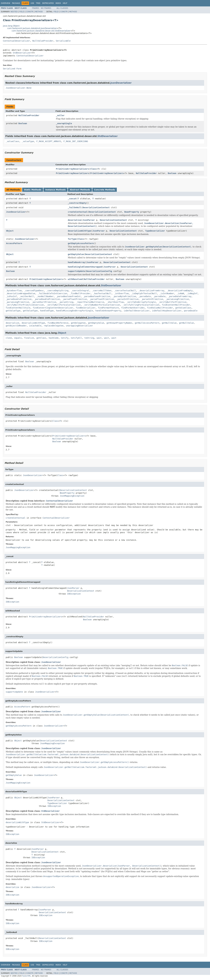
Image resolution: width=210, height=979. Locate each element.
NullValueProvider (42, 41)
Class (93, 169)
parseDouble (190, 310)
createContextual (78, 212)
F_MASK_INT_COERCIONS (75, 141)
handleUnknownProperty (108, 310)
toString (89, 338)
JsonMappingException (72, 496)
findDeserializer (85, 308)
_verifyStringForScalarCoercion (141, 305)
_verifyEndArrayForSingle (141, 302)
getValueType (13, 310)
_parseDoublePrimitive (19, 299)
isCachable (35, 325)
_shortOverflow (115, 302)
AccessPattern (14, 243)
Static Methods (32, 190)
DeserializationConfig (99, 271)
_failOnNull (74, 207)
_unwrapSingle (64, 123)
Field (21, 12)
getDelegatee (78, 323)
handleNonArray (76, 262)
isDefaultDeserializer (136, 310)
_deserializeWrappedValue (20, 293)
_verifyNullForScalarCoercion (63, 305)
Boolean (22, 123)
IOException (74, 594)
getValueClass (183, 308)
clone (9, 338)
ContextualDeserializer (16, 41)
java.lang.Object (11, 26)
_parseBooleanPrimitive (96, 296)
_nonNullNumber (45, 296)
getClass (41, 338)
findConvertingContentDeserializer (53, 308)
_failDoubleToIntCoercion (52, 293)
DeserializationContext (96, 207)
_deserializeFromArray (151, 290)
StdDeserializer (22, 53)
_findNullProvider (80, 293)
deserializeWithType (79, 231)
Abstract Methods (80, 190)
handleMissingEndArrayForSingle (74, 310)
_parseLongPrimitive (177, 299)
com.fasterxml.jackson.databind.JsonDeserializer (32, 28)
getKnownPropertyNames (119, 323)
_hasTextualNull (102, 293)
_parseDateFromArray (179, 296)
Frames (35, 8)
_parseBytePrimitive (124, 296)
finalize (29, 338)
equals (18, 338)
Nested (14, 12)
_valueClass (12, 141)
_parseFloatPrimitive (74, 299)
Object (10, 231)
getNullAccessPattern (147, 323)
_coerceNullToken (101, 290)
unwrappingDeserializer (79, 325)
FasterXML (26, 976)
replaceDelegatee (53, 325)
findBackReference (58, 323)
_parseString (65, 302)
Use (32, 3)
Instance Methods (55, 190)
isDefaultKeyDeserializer (166, 310)
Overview (5, 3)
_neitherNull (26, 296)
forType (72, 239)
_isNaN (180, 293)
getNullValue (169, 323)
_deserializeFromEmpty (179, 290)
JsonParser (89, 220)
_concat (72, 198)
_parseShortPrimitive (44, 302)
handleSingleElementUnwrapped (85, 267)
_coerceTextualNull (125, 290)
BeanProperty (131, 212)
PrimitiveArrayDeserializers (72, 169)
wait (99, 338)
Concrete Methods (104, 190)
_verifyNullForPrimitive (172, 302)
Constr (29, 12)
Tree (38, 3)
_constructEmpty (77, 203)
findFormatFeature (108, 308)
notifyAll (76, 338)
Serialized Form (12, 68)
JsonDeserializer (121, 82)
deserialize (74, 220)
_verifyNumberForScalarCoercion (101, 305)
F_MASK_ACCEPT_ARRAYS (48, 141)
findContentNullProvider (176, 305)
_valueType (28, 141)
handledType (47, 310)
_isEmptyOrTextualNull (144, 293)
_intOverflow (121, 293)
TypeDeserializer (155, 231)
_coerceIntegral (80, 290)
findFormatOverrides (133, 308)
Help (65, 3)
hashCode (53, 338)
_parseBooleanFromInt (68, 296)
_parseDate (144, 296)
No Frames (46, 8)
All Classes (62, 8)
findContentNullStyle (18, 308)
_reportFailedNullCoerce (90, 302)
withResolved (75, 279)
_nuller (60, 115)
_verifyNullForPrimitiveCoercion (25, 305)
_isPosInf (11, 296)
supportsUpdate (76, 271)
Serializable (63, 41)
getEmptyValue (76, 254)
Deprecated (48, 3)
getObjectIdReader (16, 325)
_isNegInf (191, 293)
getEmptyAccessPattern (81, 243)
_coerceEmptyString (57, 290)
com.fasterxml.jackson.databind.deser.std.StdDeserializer (41, 31)
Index (58, 3)
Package (16, 3)
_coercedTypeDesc (34, 290)
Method (39, 12)
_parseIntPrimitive (127, 299)
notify (64, 338)
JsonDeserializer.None (19, 88)
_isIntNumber (166, 293)
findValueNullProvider (160, 308)
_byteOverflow (14, 290)
